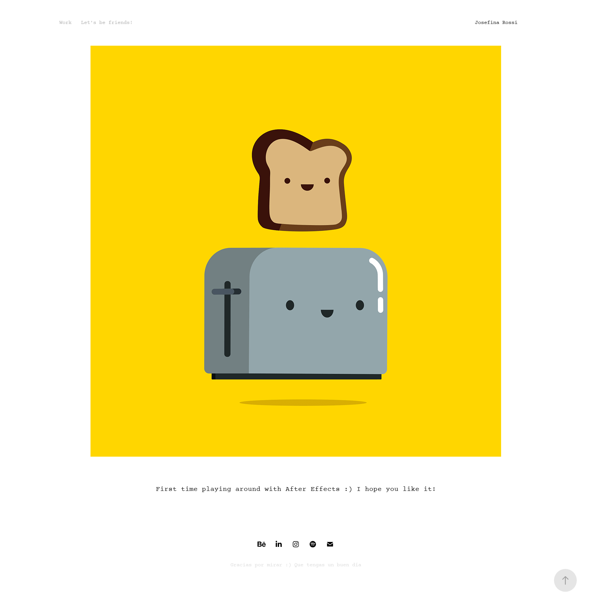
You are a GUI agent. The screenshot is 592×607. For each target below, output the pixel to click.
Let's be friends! (107, 22)
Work (65, 22)
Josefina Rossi (496, 22)
